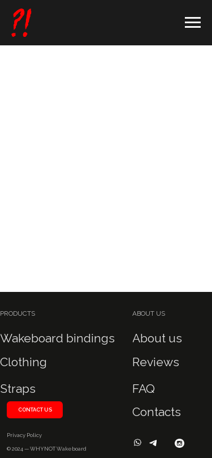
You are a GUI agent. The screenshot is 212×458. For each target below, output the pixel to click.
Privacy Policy (24, 435)
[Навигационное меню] (193, 22)
